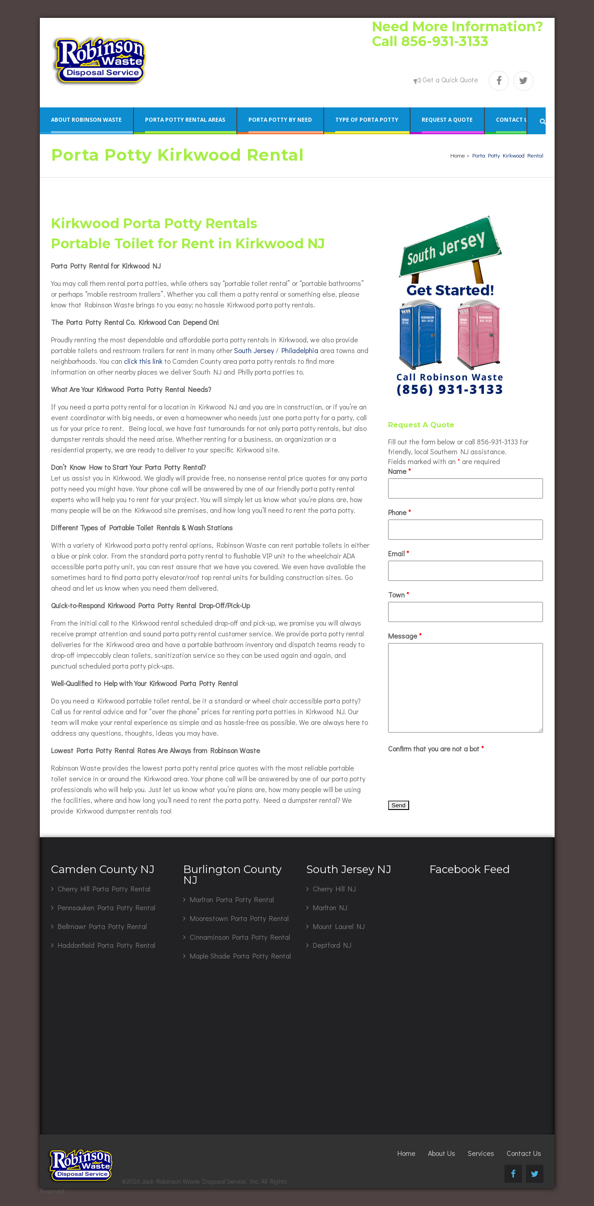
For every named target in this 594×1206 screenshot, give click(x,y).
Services (481, 1153)
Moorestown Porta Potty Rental (239, 918)
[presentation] (456, 773)
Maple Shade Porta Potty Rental (240, 955)
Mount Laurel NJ (339, 926)
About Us (441, 1153)
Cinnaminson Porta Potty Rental (240, 937)
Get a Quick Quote (450, 79)
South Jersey (254, 350)
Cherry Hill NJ (334, 888)
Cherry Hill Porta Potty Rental (104, 888)
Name (399, 471)
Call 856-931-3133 (430, 41)
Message (405, 635)
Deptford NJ (332, 945)
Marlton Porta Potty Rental (232, 899)
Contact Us (524, 1153)
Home (457, 155)
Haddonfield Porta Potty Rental (106, 945)
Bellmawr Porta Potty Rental (102, 926)
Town (398, 594)
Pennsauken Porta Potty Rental (106, 907)
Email (398, 553)
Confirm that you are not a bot (436, 748)
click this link (143, 361)
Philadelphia (300, 350)
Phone (399, 512)
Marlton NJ (330, 907)
